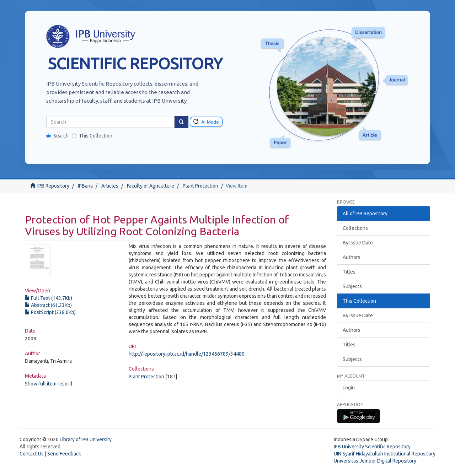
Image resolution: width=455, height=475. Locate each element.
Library (67, 439)
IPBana (85, 186)
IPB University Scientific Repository (372, 446)
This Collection (92, 136)
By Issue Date (358, 242)
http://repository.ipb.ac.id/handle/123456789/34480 (187, 354)
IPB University (96, 439)
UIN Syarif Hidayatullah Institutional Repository (384, 454)
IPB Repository (53, 186)
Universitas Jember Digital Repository (375, 461)
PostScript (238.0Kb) (50, 312)
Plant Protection (200, 186)
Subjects (352, 286)
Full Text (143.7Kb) (48, 298)
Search (57, 136)
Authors (351, 257)
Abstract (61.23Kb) (48, 305)
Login (349, 387)
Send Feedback (64, 454)
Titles (349, 272)
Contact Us (32, 454)
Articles (109, 186)
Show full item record (48, 384)
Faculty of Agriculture (150, 186)
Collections (355, 228)
